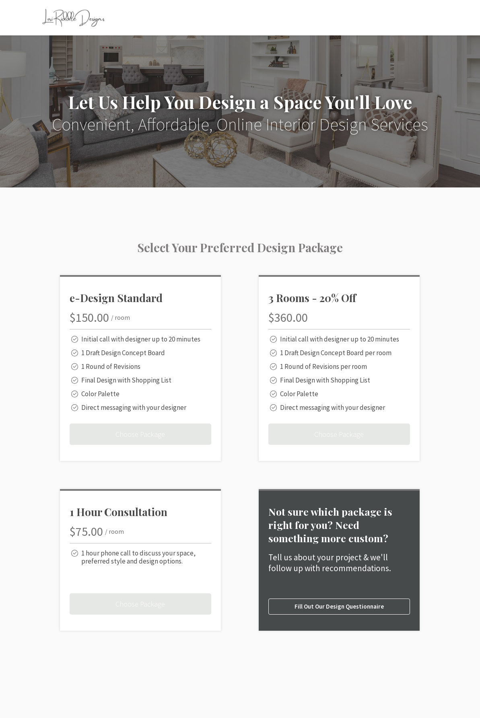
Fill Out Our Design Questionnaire (339, 606)
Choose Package (140, 434)
